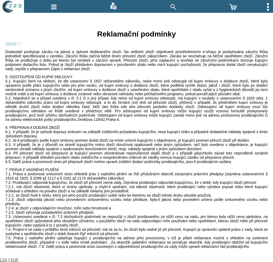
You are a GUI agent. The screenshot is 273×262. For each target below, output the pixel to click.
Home (11, 43)
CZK (3, 260)
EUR (14, 260)
